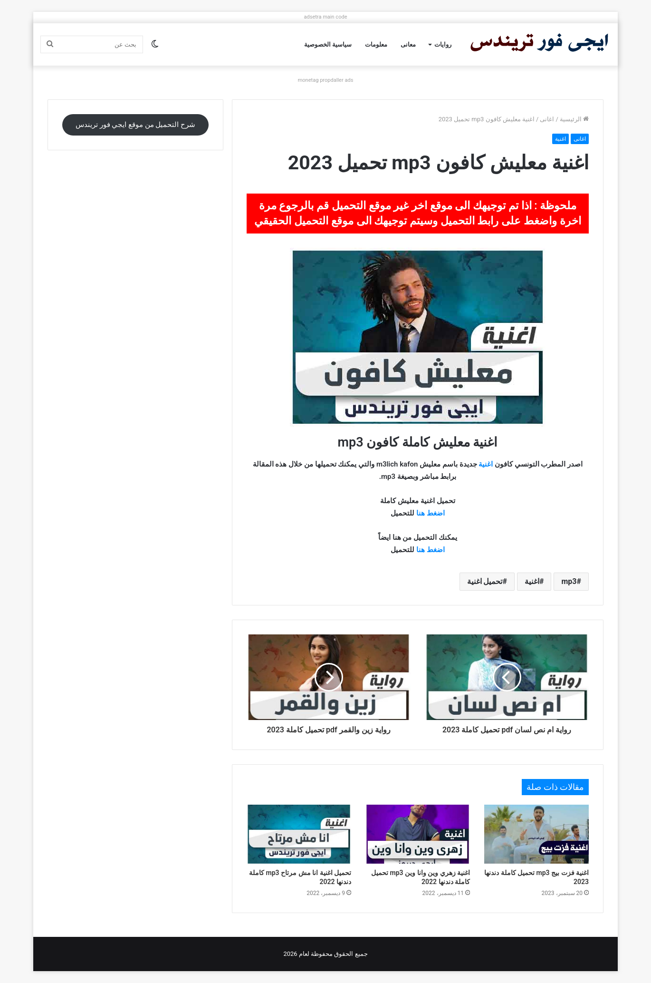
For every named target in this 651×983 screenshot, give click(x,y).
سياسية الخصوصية (328, 44)
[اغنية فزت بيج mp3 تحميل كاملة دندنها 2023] (536, 834)
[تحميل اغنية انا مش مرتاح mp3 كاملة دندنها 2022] (299, 834)
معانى (408, 44)
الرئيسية (574, 119)
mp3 (568, 581)
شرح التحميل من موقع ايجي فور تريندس (135, 124)
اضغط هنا (430, 513)
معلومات (376, 44)
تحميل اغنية (485, 581)
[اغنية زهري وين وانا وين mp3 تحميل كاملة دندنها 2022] (417, 834)
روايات (442, 44)
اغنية (560, 139)
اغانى (547, 119)
